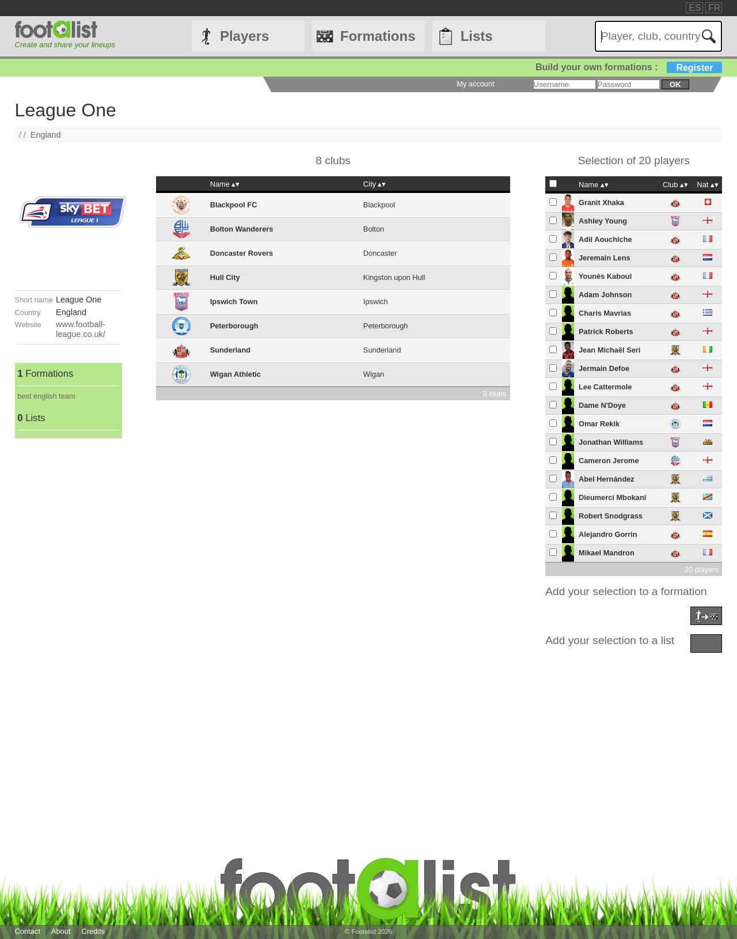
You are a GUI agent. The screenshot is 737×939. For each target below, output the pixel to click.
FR (714, 8)
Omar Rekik (599, 423)
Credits (93, 931)
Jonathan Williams (611, 442)
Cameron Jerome (609, 460)
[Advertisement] (68, 611)
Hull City (225, 277)
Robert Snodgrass (611, 516)
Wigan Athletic (235, 374)
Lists (477, 36)
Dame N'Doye (602, 405)
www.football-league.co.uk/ (80, 329)
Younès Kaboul (605, 276)
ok (675, 84)
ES (695, 8)
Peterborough (234, 325)
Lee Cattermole (605, 387)
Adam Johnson (605, 294)
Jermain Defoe (604, 368)
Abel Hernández (607, 479)
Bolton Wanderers (241, 229)
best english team (46, 396)
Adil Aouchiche (605, 239)
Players (244, 36)
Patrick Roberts (606, 331)
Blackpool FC (233, 204)
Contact (27, 931)
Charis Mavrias (605, 313)
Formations (378, 36)
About (60, 931)
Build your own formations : (628, 67)
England (46, 134)
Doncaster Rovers (241, 253)
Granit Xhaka (601, 202)
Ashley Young (603, 221)
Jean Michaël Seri (609, 350)
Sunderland (230, 350)
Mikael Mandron (607, 552)
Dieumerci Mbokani (612, 497)
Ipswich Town (234, 301)
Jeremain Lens (604, 257)
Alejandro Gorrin (608, 534)
